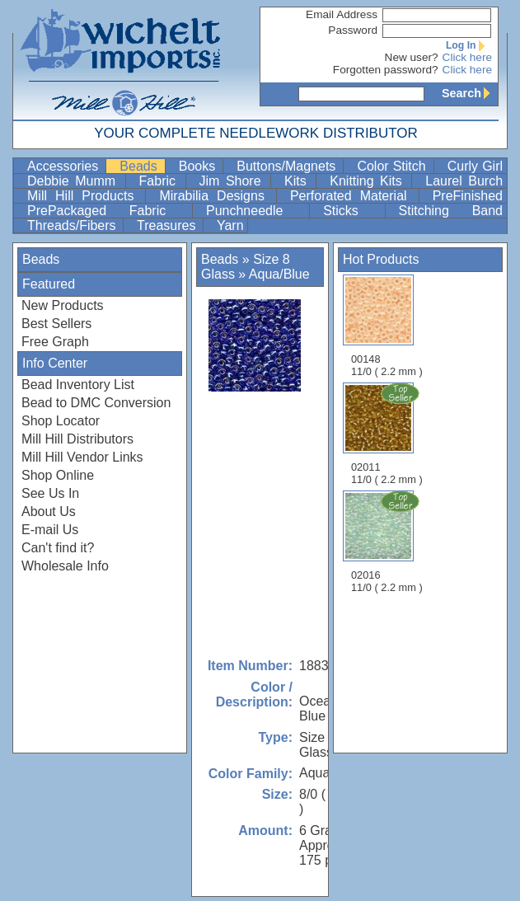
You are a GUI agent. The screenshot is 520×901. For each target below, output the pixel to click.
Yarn (230, 225)
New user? (411, 57)
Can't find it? (57, 548)
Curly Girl (475, 166)
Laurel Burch (464, 181)
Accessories (64, 166)
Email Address (341, 14)
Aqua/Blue (279, 274)
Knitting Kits (369, 181)
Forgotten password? (385, 69)
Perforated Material (352, 196)
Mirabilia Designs (215, 196)
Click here (467, 57)
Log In (469, 45)
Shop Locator (60, 421)
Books (199, 166)
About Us (48, 511)
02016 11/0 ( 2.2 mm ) (388, 542)
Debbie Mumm (74, 181)
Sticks (352, 211)
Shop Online (57, 475)
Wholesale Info (65, 566)
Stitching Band (451, 211)
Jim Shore (233, 181)
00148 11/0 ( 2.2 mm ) (387, 326)
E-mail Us (49, 530)
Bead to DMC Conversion (96, 403)
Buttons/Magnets (288, 166)
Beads (140, 166)
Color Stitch (393, 166)
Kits (298, 181)
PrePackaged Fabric (108, 211)
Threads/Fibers (73, 225)
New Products (62, 305)
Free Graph (55, 342)
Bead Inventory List (77, 385)
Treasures (168, 225)
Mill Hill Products (84, 196)
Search (470, 93)
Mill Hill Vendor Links (82, 457)
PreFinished (468, 196)
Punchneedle (256, 211)
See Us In (50, 493)
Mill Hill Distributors (77, 439)
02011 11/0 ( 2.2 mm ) (388, 434)
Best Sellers (56, 324)
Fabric (160, 181)
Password (352, 30)
